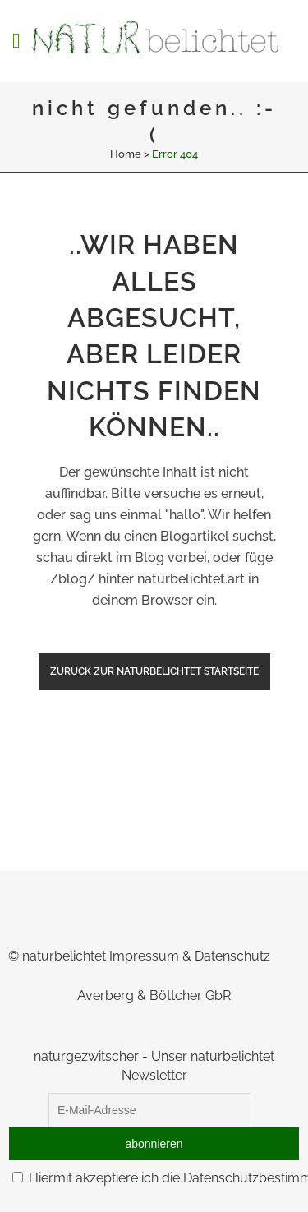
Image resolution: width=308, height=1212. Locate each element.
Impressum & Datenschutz (189, 956)
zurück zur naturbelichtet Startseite (154, 671)
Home (125, 154)
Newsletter (154, 1075)
